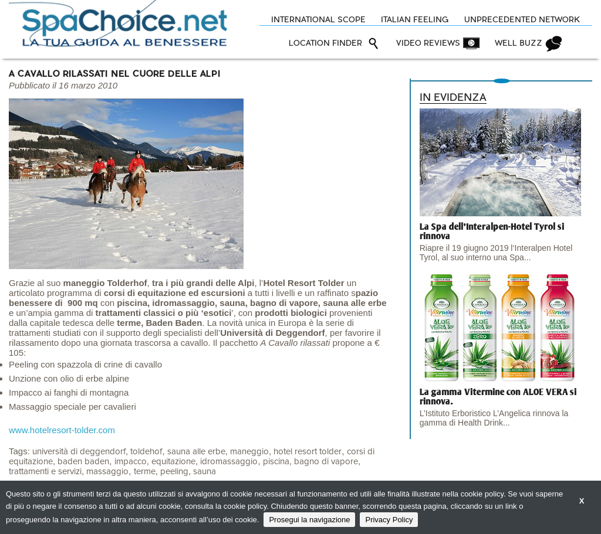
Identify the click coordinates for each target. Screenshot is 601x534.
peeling (174, 471)
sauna (204, 471)
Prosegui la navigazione (309, 519)
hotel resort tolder (308, 451)
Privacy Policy (389, 519)
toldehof (146, 451)
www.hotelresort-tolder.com (62, 430)
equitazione (173, 461)
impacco (130, 461)
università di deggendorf (79, 451)
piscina (276, 461)
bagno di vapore (326, 461)
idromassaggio (229, 461)
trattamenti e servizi (45, 471)
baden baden (83, 461)
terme (145, 471)
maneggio (249, 451)
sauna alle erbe (196, 451)
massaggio (107, 471)
